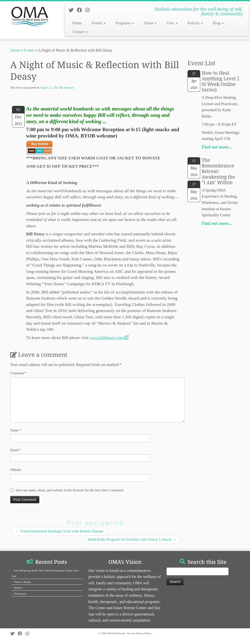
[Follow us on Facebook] (81, 10)
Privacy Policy (143, 633)
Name (15, 430)
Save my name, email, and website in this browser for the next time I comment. (70, 490)
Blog (218, 23)
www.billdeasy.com (109, 337)
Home (77, 23)
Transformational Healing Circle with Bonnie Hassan (59, 531)
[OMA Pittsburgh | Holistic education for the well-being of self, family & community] (29, 16)
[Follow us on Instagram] (89, 10)
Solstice (18, 587)
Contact (80, 32)
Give (172, 23)
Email (15, 450)
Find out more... (217, 147)
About (150, 23)
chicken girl (20, 593)
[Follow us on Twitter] (73, 10)
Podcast (195, 23)
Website (15, 470)
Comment (18, 373)
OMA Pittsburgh (116, 633)
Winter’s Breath (22, 581)
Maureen (68, 87)
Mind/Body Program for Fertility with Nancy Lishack (131, 539)
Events (99, 23)
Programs (124, 23)
